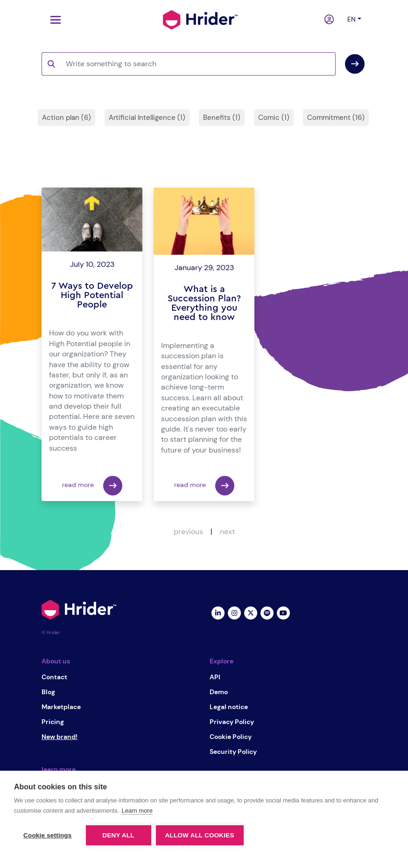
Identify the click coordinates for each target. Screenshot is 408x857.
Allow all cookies (199, 835)
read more (92, 485)
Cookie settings (47, 835)
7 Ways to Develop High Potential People (92, 295)
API (215, 677)
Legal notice (229, 707)
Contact (54, 677)
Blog (48, 692)
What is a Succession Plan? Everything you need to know (204, 303)
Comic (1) (273, 117)
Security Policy (233, 751)
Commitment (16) (336, 117)
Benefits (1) (221, 117)
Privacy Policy (232, 722)
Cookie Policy (231, 736)
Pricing (53, 722)
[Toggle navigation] (53, 20)
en (351, 19)
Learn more (136, 810)
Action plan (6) (66, 117)
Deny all (118, 835)
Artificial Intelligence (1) (147, 117)
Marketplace (61, 707)
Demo (219, 692)
